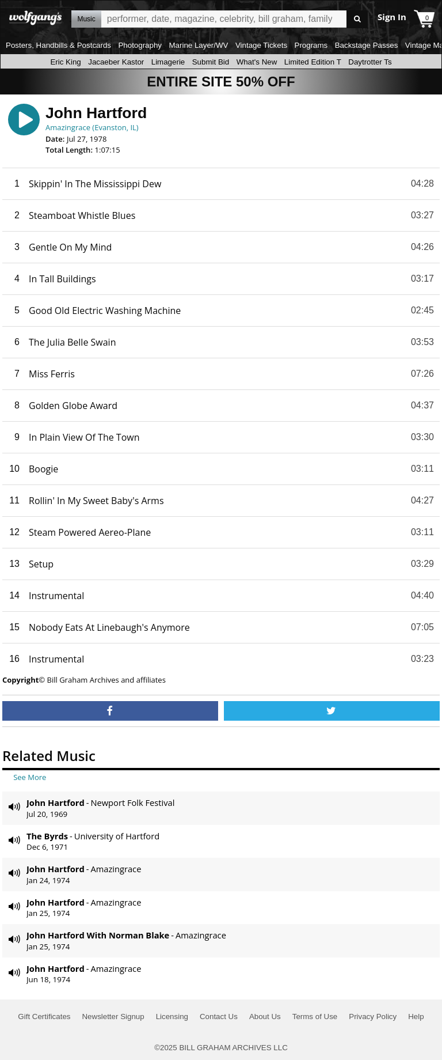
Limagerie (168, 62)
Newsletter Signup (113, 1016)
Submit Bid (210, 62)
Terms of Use (315, 1016)
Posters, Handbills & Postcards (58, 45)
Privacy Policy (373, 1016)
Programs (311, 45)
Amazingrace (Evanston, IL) (92, 127)
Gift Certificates (44, 1016)
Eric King (65, 62)
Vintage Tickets (261, 45)
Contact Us (219, 1016)
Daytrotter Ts (369, 62)
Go (357, 19)
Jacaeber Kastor (116, 62)
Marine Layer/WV (198, 45)
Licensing (172, 1016)
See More (29, 777)
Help (416, 1016)
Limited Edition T (312, 62)
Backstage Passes (366, 45)
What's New (257, 62)
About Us (265, 1016)
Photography (140, 45)
